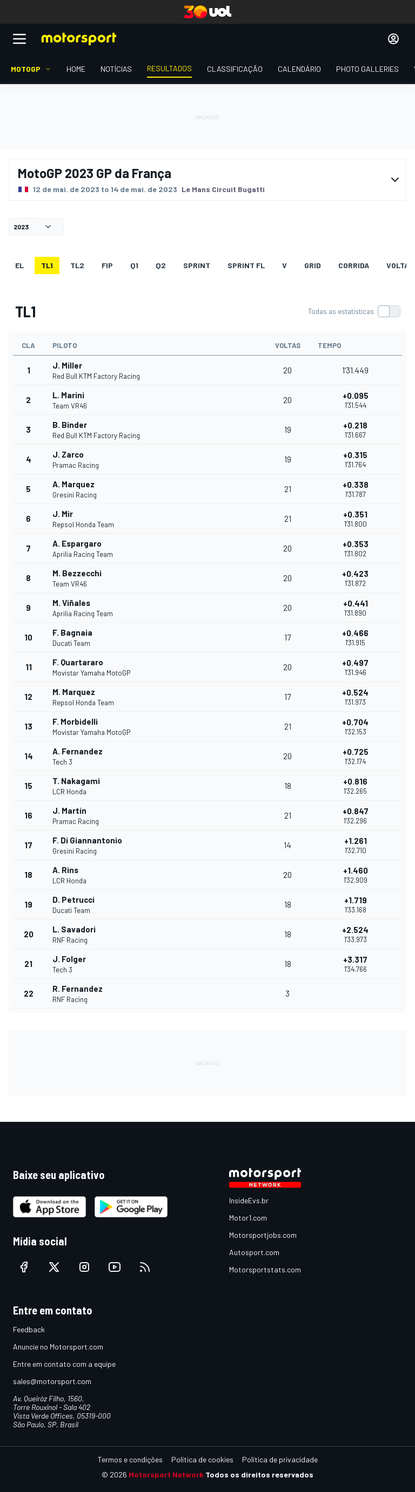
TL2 (77, 265)
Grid (312, 265)
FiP (107, 265)
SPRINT (196, 265)
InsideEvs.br (249, 1200)
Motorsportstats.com (265, 1269)
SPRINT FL (246, 265)
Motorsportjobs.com (263, 1234)
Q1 (134, 265)
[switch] (354, 311)
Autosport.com (254, 1252)
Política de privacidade (280, 1459)
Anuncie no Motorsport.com (58, 1346)
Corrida (353, 265)
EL (19, 265)
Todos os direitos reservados (259, 1474)
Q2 (161, 265)
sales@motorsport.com (52, 1381)
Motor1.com (248, 1217)
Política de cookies (202, 1459)
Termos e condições (130, 1459)
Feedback (29, 1329)
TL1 (47, 265)
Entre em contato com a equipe (64, 1363)
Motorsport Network (166, 1474)
